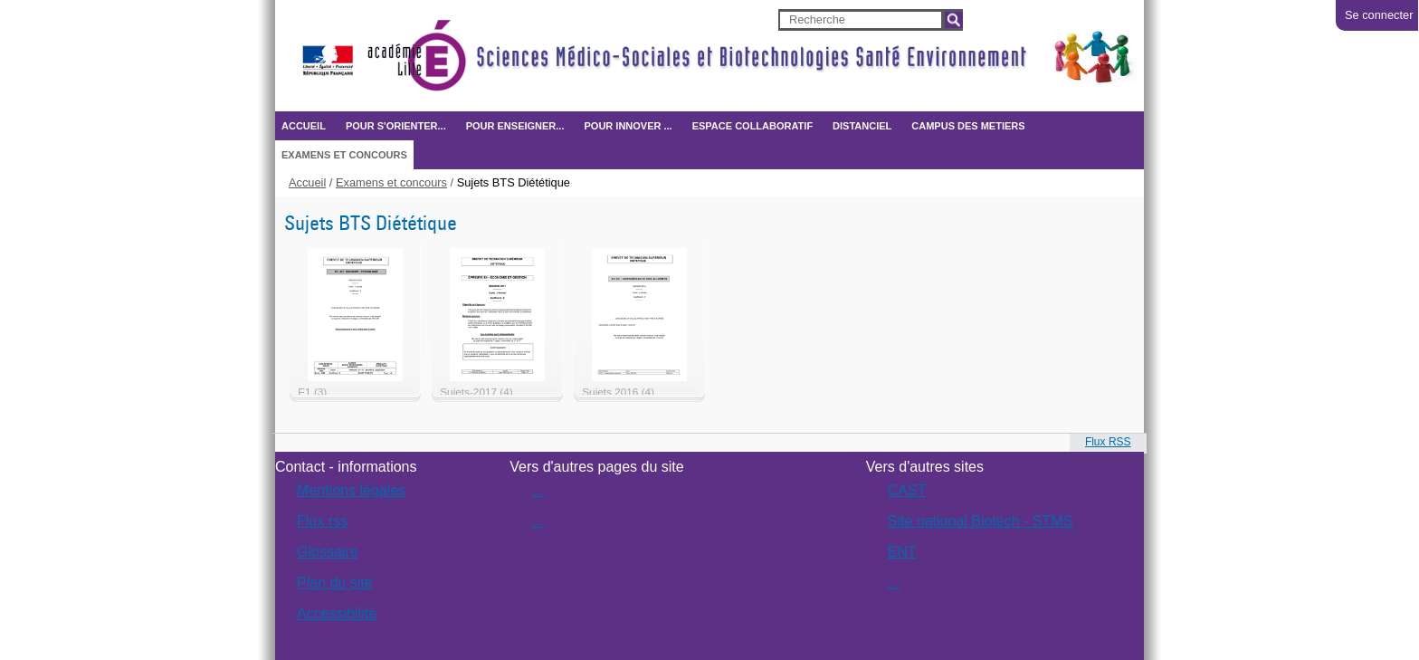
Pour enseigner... (515, 125)
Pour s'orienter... (396, 125)
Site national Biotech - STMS (980, 521)
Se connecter (1379, 15)
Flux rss (322, 521)
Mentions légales (351, 490)
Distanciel (862, 125)
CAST (907, 490)
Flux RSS (1108, 441)
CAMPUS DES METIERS (967, 125)
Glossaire (327, 552)
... (537, 490)
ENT (902, 552)
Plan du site (335, 582)
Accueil (303, 125)
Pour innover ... (627, 125)
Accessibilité (336, 613)
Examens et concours (344, 154)
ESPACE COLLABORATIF (752, 125)
